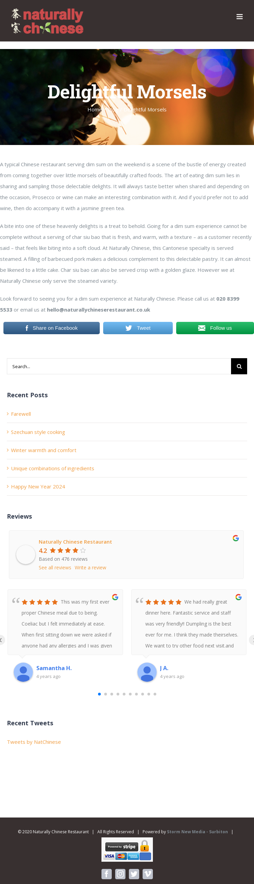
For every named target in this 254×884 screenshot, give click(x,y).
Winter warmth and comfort (43, 450)
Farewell (21, 413)
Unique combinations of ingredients (52, 468)
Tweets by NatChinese (34, 741)
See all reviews (55, 567)
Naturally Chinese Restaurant (75, 541)
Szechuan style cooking (38, 431)
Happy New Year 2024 (38, 486)
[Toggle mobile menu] (240, 16)
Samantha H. (54, 668)
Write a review (90, 567)
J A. (164, 668)
